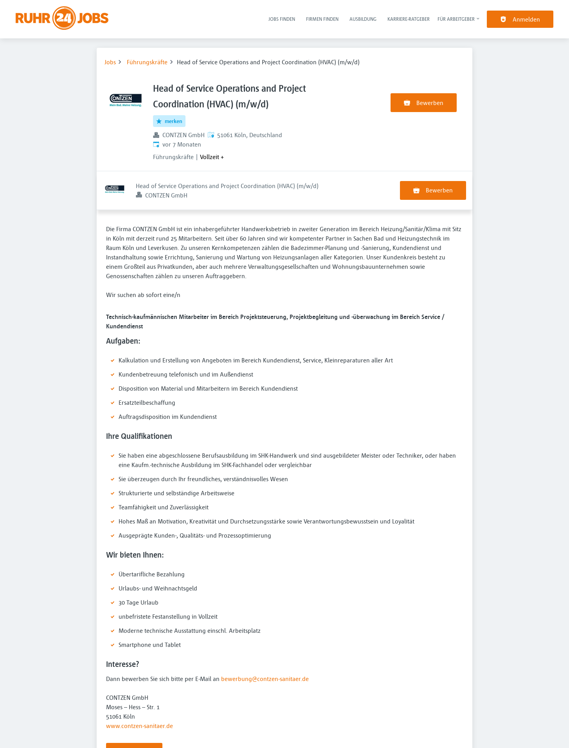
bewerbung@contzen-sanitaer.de (265, 640)
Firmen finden (322, 19)
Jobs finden (281, 19)
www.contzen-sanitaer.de (139, 687)
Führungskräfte (147, 62)
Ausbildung (362, 19)
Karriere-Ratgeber (408, 19)
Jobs (110, 62)
